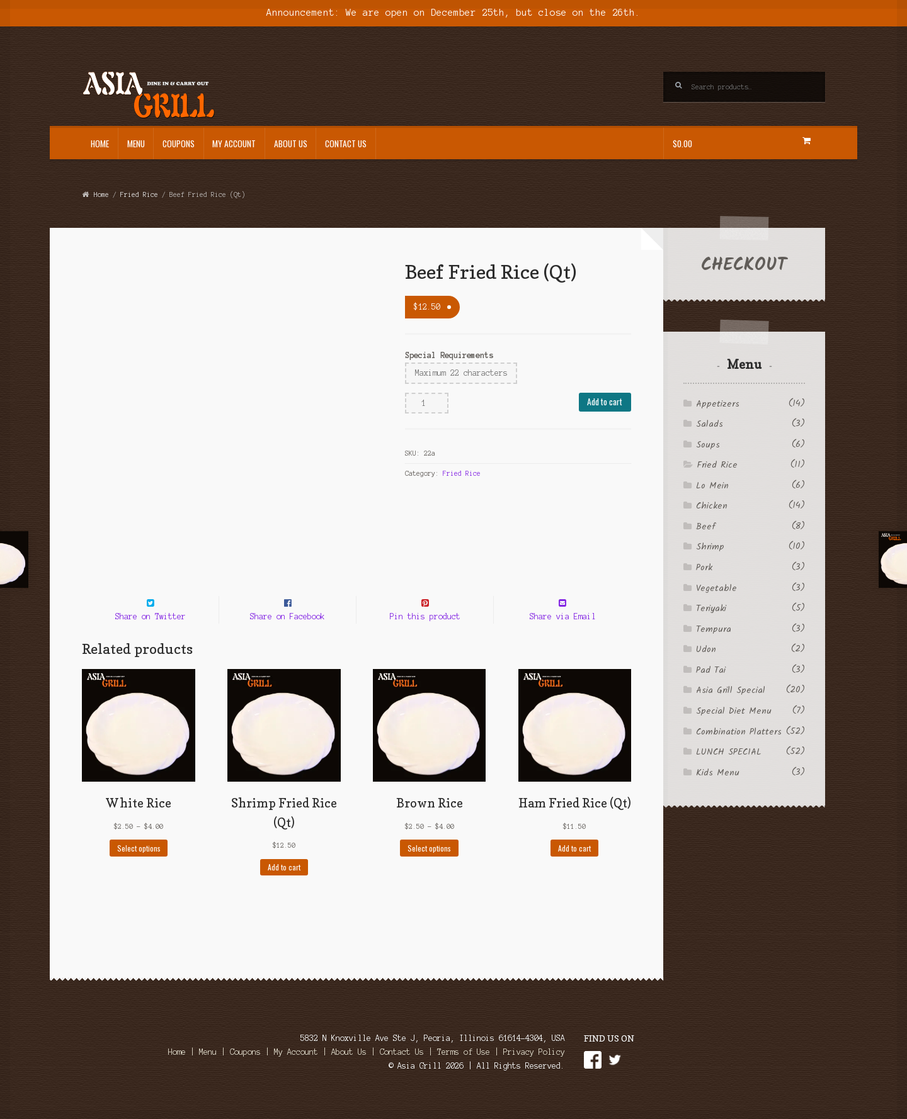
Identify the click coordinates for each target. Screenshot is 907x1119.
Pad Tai (711, 670)
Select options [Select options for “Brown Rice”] (429, 870)
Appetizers (717, 404)
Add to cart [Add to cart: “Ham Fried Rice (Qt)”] (574, 870)
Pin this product (425, 639)
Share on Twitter (150, 639)
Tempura (713, 629)
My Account (234, 143)
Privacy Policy (534, 1075)
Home (100, 143)
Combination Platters (739, 732)
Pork (704, 568)
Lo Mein (712, 486)
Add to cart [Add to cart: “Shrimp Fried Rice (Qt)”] (284, 890)
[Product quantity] (426, 403)
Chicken (711, 506)
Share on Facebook (287, 639)
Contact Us (346, 143)
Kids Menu (717, 773)
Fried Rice (139, 194)
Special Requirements (449, 355)
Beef (705, 527)
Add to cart (604, 401)
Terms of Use (463, 1075)
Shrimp (710, 547)
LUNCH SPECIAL (729, 752)
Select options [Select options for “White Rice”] (139, 870)
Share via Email (563, 639)
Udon (706, 649)
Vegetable (716, 588)
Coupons (179, 143)
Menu (136, 143)
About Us (290, 143)
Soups (708, 445)
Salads (709, 424)
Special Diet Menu (734, 711)
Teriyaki (711, 609)
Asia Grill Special (730, 690)
